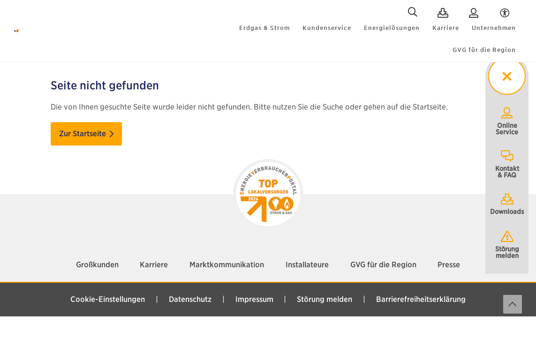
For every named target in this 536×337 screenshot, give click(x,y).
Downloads (507, 203)
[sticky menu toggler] (506, 76)
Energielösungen (392, 27)
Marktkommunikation (226, 250)
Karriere (445, 27)
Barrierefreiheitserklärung (421, 284)
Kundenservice (326, 27)
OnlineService (507, 121)
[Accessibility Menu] (504, 13)
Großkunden (97, 250)
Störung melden (507, 244)
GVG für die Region (484, 50)
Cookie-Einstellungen (107, 284)
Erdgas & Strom (264, 27)
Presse (449, 250)
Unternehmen (494, 27)
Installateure (307, 250)
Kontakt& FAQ (507, 164)
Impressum (254, 284)
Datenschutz (190, 284)
